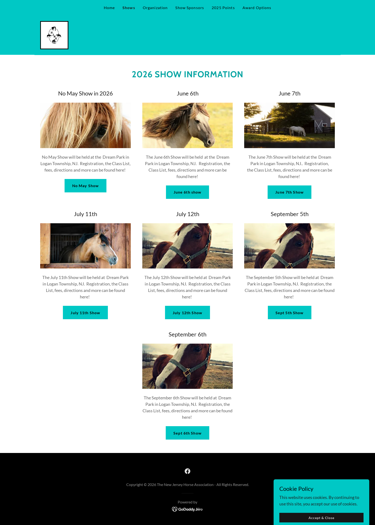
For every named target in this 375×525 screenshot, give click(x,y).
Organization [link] (155, 7)
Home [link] (109, 7)
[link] (54, 34)
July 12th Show (187, 312)
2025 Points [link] (223, 7)
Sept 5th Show (290, 312)
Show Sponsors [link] (189, 7)
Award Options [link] (257, 7)
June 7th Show (289, 192)
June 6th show (188, 192)
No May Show (85, 185)
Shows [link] (128, 7)
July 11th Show (85, 312)
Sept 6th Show (187, 433)
